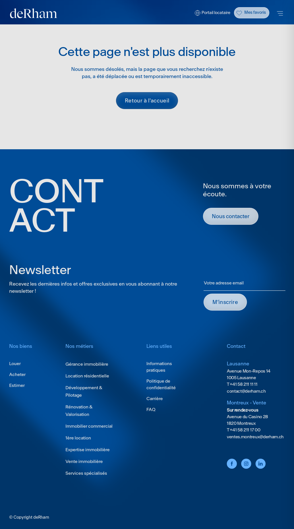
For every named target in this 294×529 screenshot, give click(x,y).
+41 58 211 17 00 (244, 430)
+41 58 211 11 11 (243, 384)
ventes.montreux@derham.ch (255, 436)
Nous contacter (230, 216)
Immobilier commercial (89, 426)
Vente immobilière (84, 461)
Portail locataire (216, 12)
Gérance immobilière (86, 364)
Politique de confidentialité (161, 384)
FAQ (150, 409)
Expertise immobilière (87, 449)
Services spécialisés (86, 473)
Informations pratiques (159, 367)
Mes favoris (255, 12)
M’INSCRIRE (225, 302)
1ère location (78, 438)
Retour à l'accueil (147, 100)
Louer (15, 363)
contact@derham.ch (246, 391)
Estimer (17, 385)
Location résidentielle (87, 376)
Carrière (154, 398)
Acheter (17, 374)
